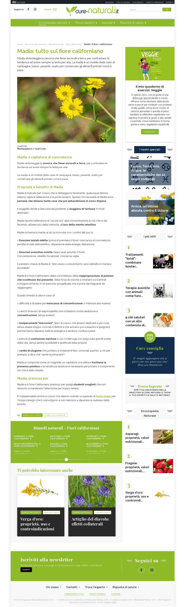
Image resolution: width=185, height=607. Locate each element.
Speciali (107, 22)
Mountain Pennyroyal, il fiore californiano (27, 445)
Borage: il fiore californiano (58, 445)
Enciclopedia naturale (53, 22)
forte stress (103, 396)
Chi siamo (52, 587)
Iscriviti (50, 9)
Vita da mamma (123, 2)
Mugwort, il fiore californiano (96, 437)
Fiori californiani (55, 415)
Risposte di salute (132, 22)
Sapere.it (170, 2)
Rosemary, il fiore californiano (24, 437)
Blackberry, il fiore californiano (97, 445)
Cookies (115, 594)
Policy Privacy (97, 594)
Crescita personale (154, 2)
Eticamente (138, 2)
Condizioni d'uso (74, 594)
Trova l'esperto (85, 22)
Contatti (71, 587)
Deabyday (109, 2)
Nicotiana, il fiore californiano (60, 437)
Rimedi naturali (32, 415)
